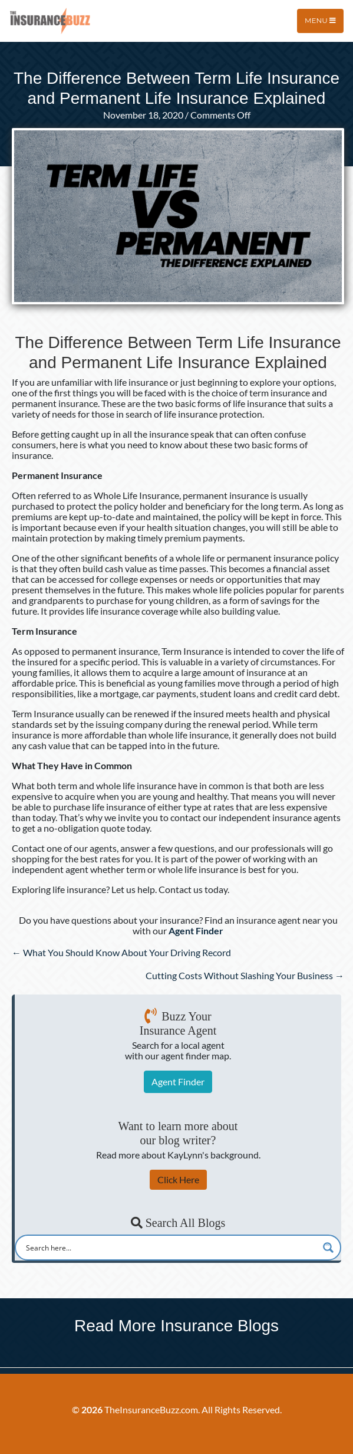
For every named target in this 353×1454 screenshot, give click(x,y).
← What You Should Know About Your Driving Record (121, 952)
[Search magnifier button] (328, 1247)
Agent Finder (177, 1081)
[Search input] (170, 1247)
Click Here (178, 1179)
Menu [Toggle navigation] (320, 20)
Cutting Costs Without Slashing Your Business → (245, 975)
